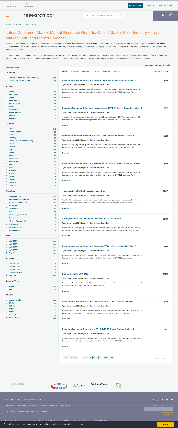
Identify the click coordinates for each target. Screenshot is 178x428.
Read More (66, 98)
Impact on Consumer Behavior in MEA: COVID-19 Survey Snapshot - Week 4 (98, 136)
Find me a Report (135, 5)
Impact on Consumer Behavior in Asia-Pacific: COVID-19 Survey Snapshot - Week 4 (101, 163)
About (13, 399)
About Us (150, 5)
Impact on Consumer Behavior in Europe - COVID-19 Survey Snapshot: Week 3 (99, 246)
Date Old (117, 71)
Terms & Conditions (23, 411)
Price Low (85, 71)
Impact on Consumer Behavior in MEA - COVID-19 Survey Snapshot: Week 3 (98, 329)
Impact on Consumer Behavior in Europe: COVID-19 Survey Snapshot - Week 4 (99, 80)
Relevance (75, 71)
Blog (6, 411)
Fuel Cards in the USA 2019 (75, 274)
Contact (19, 399)
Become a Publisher (29, 399)
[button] (7, 16)
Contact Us (162, 5)
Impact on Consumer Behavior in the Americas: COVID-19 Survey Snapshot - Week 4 (102, 108)
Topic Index (43, 405)
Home (7, 399)
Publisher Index (10, 405)
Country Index (53, 405)
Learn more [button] (79, 424)
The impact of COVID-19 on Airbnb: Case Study (84, 191)
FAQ (170, 5)
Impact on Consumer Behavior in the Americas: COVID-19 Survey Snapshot (97, 301)
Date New (106, 71)
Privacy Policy (35, 411)
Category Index (21, 405)
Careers (12, 411)
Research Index (33, 405)
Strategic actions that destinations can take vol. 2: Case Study (91, 219)
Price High (96, 71)
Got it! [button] (165, 424)
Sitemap (44, 411)
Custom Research (65, 405)
